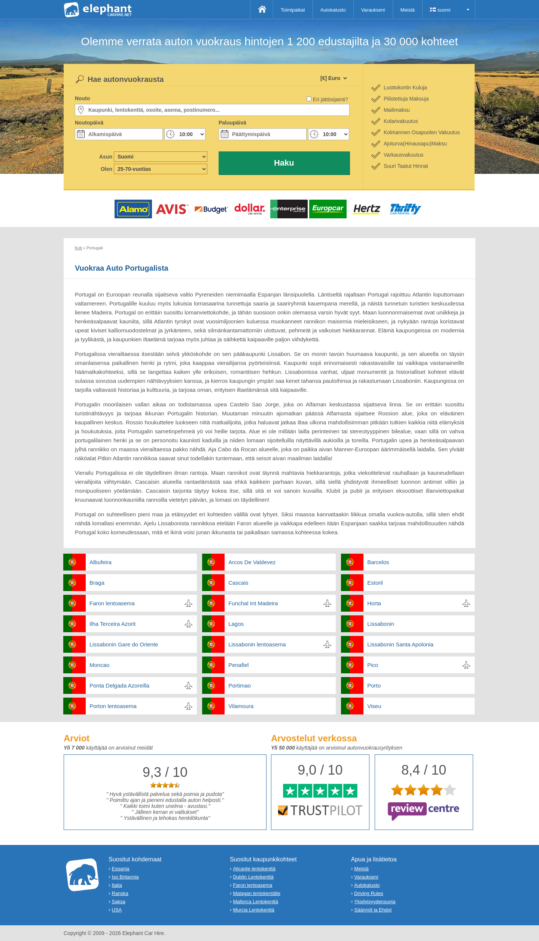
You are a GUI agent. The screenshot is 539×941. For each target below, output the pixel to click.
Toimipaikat (293, 10)
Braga (96, 582)
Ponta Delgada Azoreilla (119, 685)
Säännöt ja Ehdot (373, 910)
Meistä (408, 10)
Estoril (375, 582)
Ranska (120, 893)
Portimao (239, 685)
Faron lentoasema (112, 603)
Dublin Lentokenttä (253, 877)
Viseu (374, 706)
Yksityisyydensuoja (374, 901)
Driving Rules (368, 893)
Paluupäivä (232, 123)
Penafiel (238, 665)
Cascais (238, 582)
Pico (372, 665)
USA (117, 910)
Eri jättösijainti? (330, 99)
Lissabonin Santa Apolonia (400, 644)
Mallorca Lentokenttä (255, 901)
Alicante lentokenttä (254, 868)
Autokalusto (333, 10)
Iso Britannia (125, 877)
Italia (117, 885)
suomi (440, 10)
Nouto (82, 98)
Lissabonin (380, 624)
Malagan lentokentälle (256, 893)
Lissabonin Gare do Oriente (123, 644)
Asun (105, 157)
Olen (106, 169)
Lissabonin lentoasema (257, 644)
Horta (374, 603)
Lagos (236, 624)
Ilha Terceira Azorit (112, 624)
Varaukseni (373, 10)
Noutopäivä (89, 123)
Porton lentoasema (113, 706)
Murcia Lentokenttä (253, 910)
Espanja (121, 868)
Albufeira (100, 562)
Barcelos (378, 562)
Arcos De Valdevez (251, 562)
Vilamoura (240, 706)
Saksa (118, 901)
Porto (374, 685)
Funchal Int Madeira (253, 603)
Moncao (99, 665)
